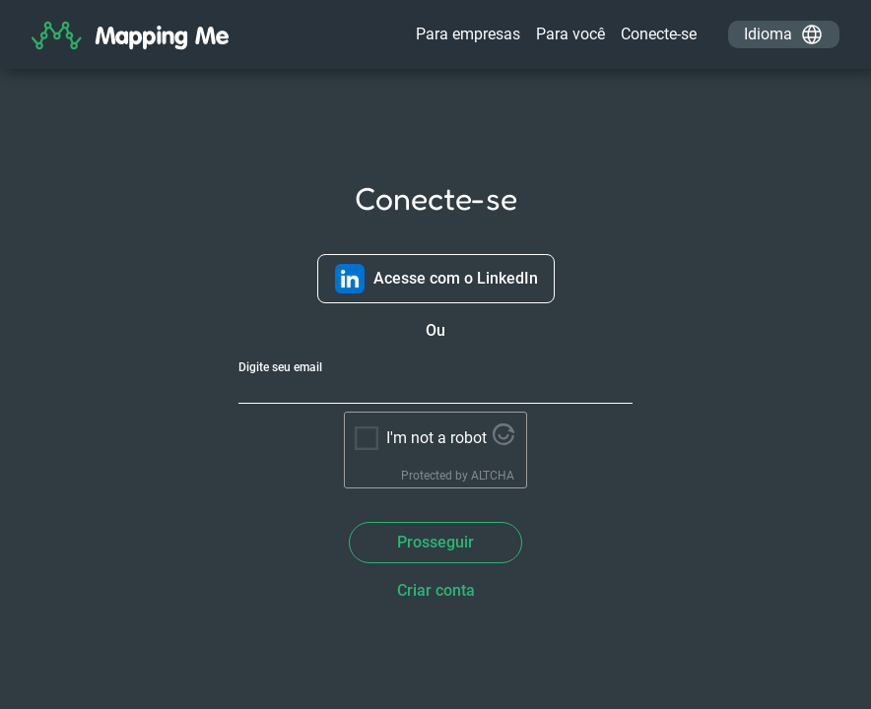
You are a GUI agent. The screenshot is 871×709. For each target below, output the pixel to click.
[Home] (130, 39)
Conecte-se (659, 34)
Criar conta (436, 590)
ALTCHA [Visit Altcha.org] (492, 476)
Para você (570, 34)
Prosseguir (435, 542)
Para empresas (468, 34)
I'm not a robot (436, 437)
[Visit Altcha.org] (503, 439)
